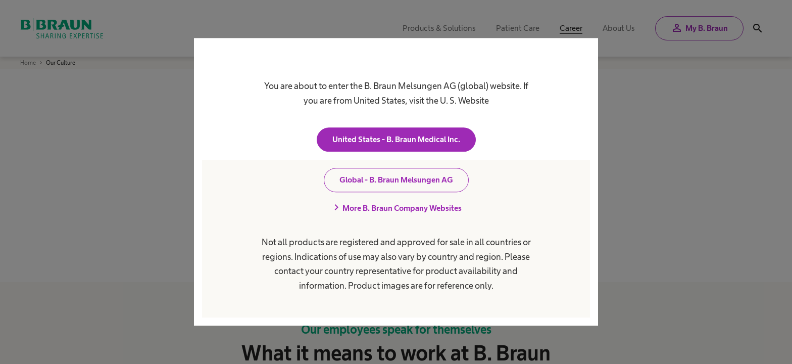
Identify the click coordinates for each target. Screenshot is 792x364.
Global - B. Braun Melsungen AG (396, 180)
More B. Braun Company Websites (396, 208)
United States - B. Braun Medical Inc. (396, 139)
